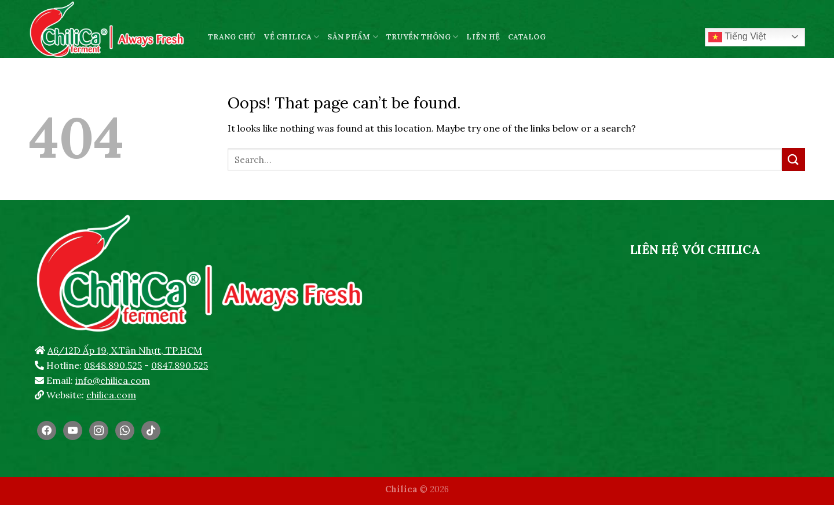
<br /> (695, 350)
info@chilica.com (112, 380)
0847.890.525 (179, 365)
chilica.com (111, 395)
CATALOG (527, 37)
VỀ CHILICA (291, 36)
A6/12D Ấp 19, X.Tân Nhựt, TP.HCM (124, 350)
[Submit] (793, 159)
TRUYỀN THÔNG (422, 36)
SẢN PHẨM (352, 36)
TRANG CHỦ (231, 37)
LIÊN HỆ (483, 37)
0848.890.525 (113, 365)
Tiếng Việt (737, 37)
